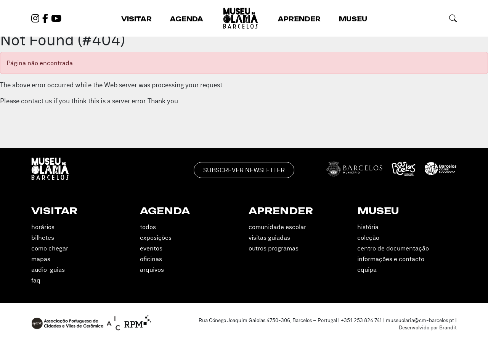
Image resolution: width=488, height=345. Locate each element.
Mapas (40, 259)
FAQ (35, 280)
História (368, 227)
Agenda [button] (186, 19)
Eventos (151, 248)
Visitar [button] (136, 19)
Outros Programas (274, 248)
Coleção (368, 237)
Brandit (448, 327)
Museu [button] (353, 19)
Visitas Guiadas (269, 237)
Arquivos (152, 269)
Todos (148, 227)
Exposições (156, 237)
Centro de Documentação (393, 248)
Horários (43, 227)
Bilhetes (42, 237)
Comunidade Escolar (277, 227)
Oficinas (151, 259)
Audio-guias (48, 269)
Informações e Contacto (390, 259)
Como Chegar (49, 248)
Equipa (367, 269)
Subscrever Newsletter (244, 170)
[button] (453, 18)
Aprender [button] (299, 19)
